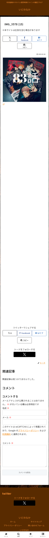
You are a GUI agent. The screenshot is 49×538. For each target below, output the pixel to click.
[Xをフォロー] (25, 354)
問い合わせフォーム (36, 529)
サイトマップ (36, 526)
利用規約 (6, 434)
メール (6, 417)
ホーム (13, 526)
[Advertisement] (24, 217)
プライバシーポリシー (28, 430)
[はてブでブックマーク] (39, 39)
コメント (7, 443)
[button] (24, 46)
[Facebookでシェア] (24, 39)
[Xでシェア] (10, 39)
